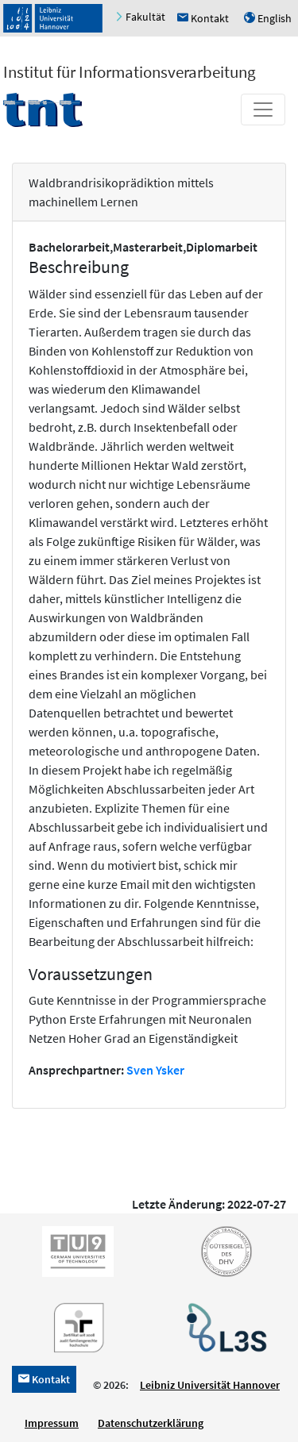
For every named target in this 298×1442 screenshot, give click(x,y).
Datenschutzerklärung (150, 1423)
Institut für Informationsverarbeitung (129, 72)
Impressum (52, 1423)
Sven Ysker (155, 1070)
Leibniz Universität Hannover (210, 1385)
